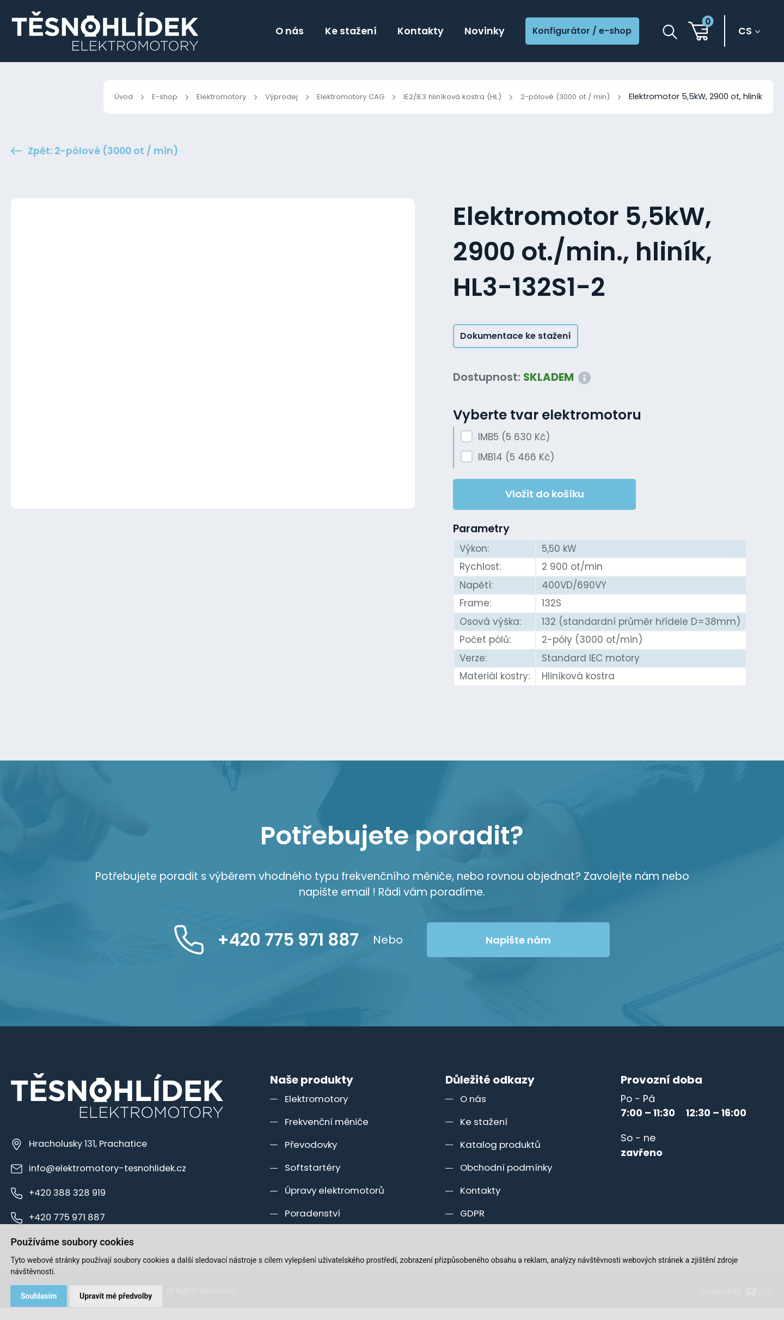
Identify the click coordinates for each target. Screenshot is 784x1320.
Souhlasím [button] (39, 1295)
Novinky (472, 32)
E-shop (130, 96)
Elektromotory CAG (329, 96)
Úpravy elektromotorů (337, 1202)
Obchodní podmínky (509, 1180)
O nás (269, 32)
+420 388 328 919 (61, 1205)
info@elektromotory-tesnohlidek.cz (102, 1180)
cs (747, 32)
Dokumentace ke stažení (515, 348)
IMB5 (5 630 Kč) (514, 449)
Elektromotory (190, 96)
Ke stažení (333, 32)
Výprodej (255, 96)
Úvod (87, 96)
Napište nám (542, 952)
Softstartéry (314, 1180)
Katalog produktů (501, 1157)
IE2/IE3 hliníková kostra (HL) (439, 96)
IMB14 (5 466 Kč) (516, 470)
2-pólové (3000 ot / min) (560, 96)
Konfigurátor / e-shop (577, 32)
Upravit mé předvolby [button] (117, 1295)
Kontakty (406, 32)
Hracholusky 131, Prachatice (83, 1156)
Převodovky (312, 1157)
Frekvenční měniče (330, 1134)
